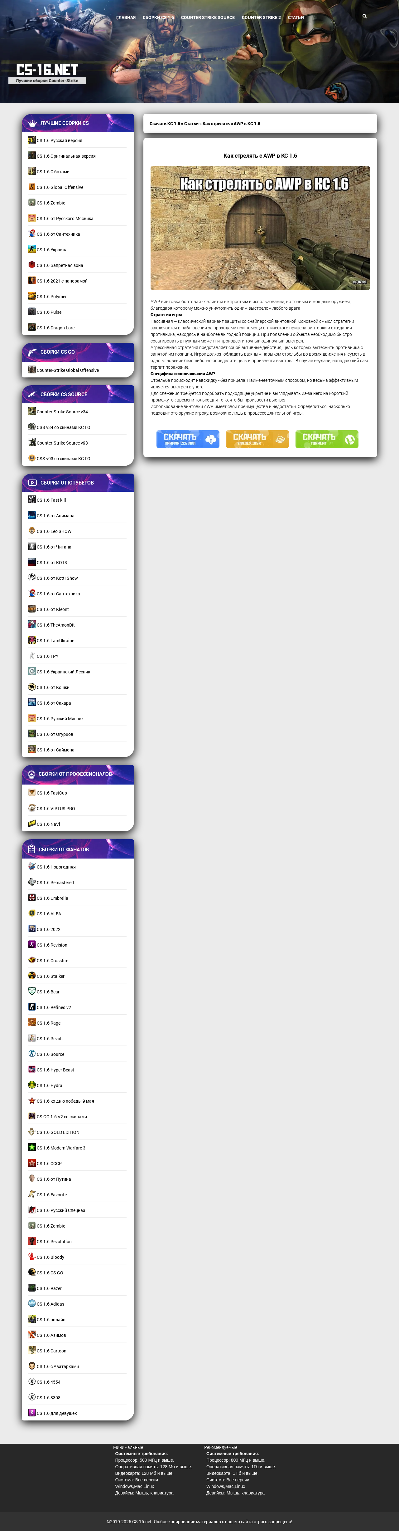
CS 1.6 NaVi (44, 824)
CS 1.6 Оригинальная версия (62, 156)
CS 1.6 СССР (45, 1163)
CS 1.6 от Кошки (49, 687)
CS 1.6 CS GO (45, 1273)
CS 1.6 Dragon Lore (51, 328)
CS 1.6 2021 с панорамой (58, 281)
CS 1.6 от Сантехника (54, 234)
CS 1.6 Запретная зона (55, 265)
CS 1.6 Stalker (46, 976)
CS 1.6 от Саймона (51, 750)
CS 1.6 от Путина (49, 1179)
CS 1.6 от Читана (49, 547)
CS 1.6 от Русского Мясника (61, 218)
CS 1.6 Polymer (47, 296)
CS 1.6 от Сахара (49, 703)
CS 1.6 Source (46, 1054)
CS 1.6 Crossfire (48, 960)
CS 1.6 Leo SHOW (49, 531)
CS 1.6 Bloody (46, 1257)
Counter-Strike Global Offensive (63, 370)
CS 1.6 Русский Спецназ (56, 1210)
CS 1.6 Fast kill (47, 500)
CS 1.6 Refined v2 (49, 1007)
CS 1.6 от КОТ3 (47, 562)
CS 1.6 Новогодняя (52, 867)
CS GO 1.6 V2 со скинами (57, 1117)
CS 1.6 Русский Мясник (56, 718)
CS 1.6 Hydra (45, 1085)
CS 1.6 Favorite (47, 1195)
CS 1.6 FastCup (47, 793)
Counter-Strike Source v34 (58, 412)
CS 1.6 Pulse (44, 312)
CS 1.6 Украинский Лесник (59, 672)
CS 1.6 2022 (44, 929)
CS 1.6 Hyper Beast (51, 1070)
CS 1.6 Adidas (46, 1304)
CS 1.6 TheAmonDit (51, 625)
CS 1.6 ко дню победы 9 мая (61, 1101)
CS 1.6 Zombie (46, 203)
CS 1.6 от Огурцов (50, 734)
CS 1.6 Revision (47, 945)
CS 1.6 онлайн (46, 1319)
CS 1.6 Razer (45, 1288)
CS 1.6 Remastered (51, 882)
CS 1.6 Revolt (45, 1038)
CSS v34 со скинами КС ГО (59, 427)
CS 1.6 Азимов (47, 1335)
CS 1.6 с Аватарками (53, 1366)
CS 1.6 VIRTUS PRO (51, 808)
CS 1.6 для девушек (52, 1413)
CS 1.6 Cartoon (47, 1351)
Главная (126, 17)
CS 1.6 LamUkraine (51, 640)
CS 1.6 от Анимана (51, 516)
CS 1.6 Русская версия (55, 140)
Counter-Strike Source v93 (58, 443)
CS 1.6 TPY (43, 656)
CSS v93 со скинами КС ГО (59, 458)
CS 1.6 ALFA (44, 914)
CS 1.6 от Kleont (48, 609)
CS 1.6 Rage (44, 1023)
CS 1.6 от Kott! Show (53, 578)
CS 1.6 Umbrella (48, 898)
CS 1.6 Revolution (50, 1241)
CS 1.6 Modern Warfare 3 (56, 1148)
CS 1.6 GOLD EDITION (53, 1132)
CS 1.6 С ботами (49, 172)
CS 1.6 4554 (44, 1382)
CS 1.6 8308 (44, 1398)
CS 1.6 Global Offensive (55, 187)
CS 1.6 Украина (48, 250)
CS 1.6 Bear (44, 992)
